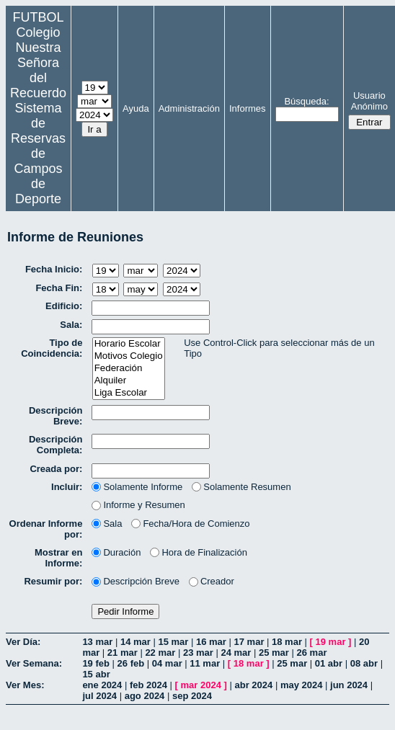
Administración (189, 108)
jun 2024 (349, 685)
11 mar (205, 663)
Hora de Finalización (198, 552)
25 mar (274, 652)
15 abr (96, 674)
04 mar (167, 663)
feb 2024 (148, 685)
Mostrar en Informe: (58, 558)
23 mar (198, 652)
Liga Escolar (128, 393)
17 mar (249, 641)
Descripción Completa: (55, 444)
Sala (107, 523)
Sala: (71, 324)
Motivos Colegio (128, 356)
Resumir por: (53, 581)
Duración (116, 552)
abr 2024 (254, 685)
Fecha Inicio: (53, 269)
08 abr (364, 663)
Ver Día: (23, 641)
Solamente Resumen (241, 486)
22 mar (160, 652)
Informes (247, 108)
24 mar (236, 652)
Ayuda (136, 108)
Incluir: (66, 486)
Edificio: (63, 306)
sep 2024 (192, 695)
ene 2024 (102, 685)
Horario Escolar (128, 344)
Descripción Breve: (55, 416)
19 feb (96, 663)
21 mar (122, 652)
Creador (211, 581)
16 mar (211, 641)
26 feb (131, 663)
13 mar (97, 641)
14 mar (135, 641)
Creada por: (56, 468)
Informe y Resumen (138, 504)
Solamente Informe (137, 486)
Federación (128, 368)
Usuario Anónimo (369, 101)
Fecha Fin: (58, 287)
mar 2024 (201, 685)
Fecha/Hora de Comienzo (190, 523)
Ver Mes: (25, 685)
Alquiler (128, 381)
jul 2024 (99, 695)
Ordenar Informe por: (46, 529)
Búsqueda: (306, 101)
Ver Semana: (34, 663)
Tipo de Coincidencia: (51, 348)
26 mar (312, 652)
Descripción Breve (135, 581)
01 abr (328, 663)
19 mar (331, 641)
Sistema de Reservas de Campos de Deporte (38, 153)
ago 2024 (145, 695)
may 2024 (301, 685)
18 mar (287, 641)
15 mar (173, 641)
